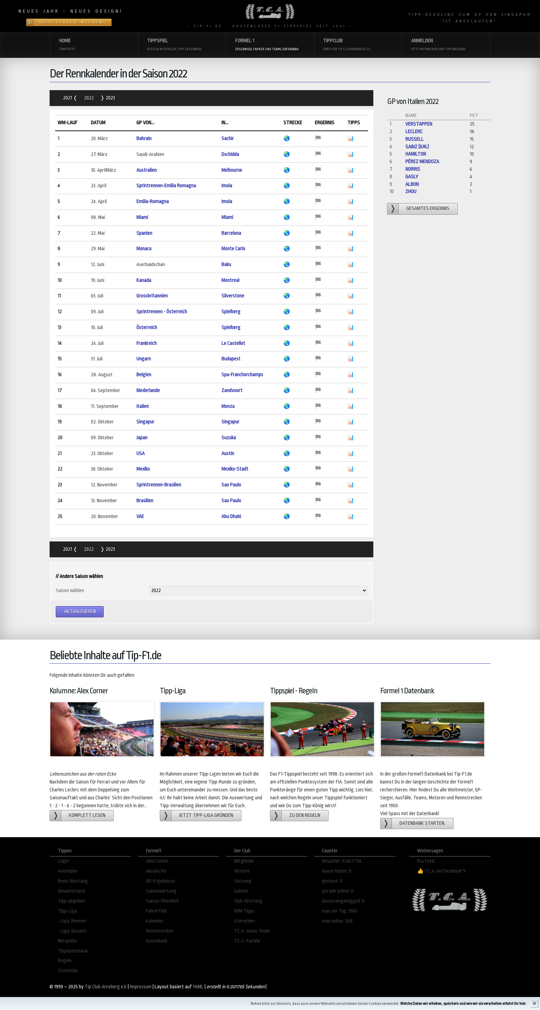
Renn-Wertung (73, 881)
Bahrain (144, 138)
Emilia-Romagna (152, 201)
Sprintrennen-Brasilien (158, 485)
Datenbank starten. (422, 823)
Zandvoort (231, 390)
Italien (142, 406)
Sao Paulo (231, 485)
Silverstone (232, 296)
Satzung (242, 881)
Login (63, 861)
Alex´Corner (157, 861)
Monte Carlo (233, 249)
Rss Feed (425, 861)
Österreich (146, 327)
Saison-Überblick (162, 901)
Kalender (155, 921)
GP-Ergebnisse (160, 881)
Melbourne (231, 170)
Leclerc (414, 132)
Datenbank (156, 941)
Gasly (411, 177)
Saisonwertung (161, 891)
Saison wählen (70, 590)
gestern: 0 (332, 881)
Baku (226, 264)
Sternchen (244, 921)
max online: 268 (337, 921)
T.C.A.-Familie (247, 941)
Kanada (143, 280)
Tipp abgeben (71, 901)
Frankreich (146, 343)
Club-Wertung (248, 901)
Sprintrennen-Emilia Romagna (166, 186)
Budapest (230, 359)
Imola (226, 186)
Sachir (227, 138)
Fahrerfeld (156, 911)
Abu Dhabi (231, 516)
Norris (412, 169)
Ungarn (143, 359)
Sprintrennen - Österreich (161, 312)
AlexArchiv (156, 871)
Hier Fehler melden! (72, 22)
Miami (142, 217)
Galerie (241, 891)
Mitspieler (67, 941)
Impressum (141, 987)
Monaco (144, 249)
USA (140, 453)
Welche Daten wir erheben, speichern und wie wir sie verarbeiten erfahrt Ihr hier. (463, 1003)
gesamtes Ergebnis (427, 208)
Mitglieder (244, 861)
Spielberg (230, 312)
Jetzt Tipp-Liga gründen (206, 815)
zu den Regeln (304, 815)
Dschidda (230, 154)
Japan (141, 438)
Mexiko (143, 469)
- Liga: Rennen (72, 921)
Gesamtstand (71, 891)
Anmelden (67, 871)
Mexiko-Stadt (234, 469)
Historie (242, 871)
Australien (146, 170)
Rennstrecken (159, 931)
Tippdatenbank (73, 951)
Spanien (144, 233)
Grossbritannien (152, 296)
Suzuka (228, 438)
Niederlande (148, 390)
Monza (228, 406)
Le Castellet (233, 343)
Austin (227, 453)
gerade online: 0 (337, 891)
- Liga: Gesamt (72, 931)
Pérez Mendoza (422, 162)
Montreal (230, 280)
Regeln (65, 961)
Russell (414, 139)
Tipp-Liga (67, 911)
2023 (110, 98)
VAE (140, 516)
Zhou (410, 191)
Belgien (143, 375)
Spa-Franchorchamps (242, 375)
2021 (68, 98)
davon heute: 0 (336, 871)
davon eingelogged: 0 (343, 901)
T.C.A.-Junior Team (252, 931)
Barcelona (231, 233)
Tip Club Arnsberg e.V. (106, 987)
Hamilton (415, 154)
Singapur (145, 422)
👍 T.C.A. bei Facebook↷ (441, 871)
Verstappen (418, 124)
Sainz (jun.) (417, 147)
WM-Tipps (244, 911)
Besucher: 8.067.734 (341, 861)
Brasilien (144, 501)
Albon (412, 184)
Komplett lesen (87, 815)
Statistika (68, 971)
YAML (198, 987)
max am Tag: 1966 (339, 911)
